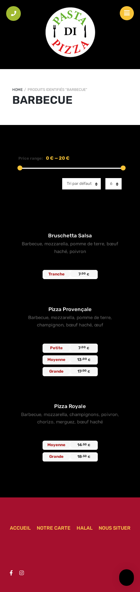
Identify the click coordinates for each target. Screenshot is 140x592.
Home (17, 90)
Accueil (20, 528)
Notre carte (53, 528)
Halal (85, 528)
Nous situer (115, 528)
